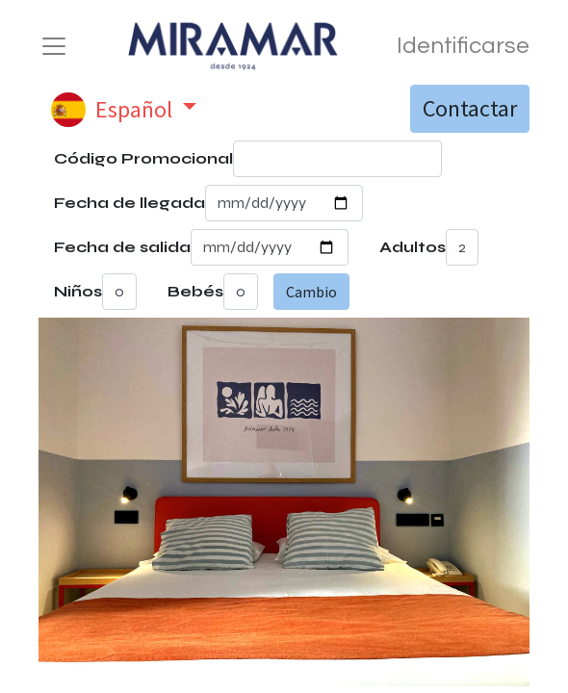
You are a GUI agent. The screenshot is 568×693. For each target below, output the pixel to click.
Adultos (412, 247)
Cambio (311, 291)
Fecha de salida (122, 247)
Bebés (195, 291)
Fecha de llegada (129, 202)
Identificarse (463, 46)
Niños (78, 291)
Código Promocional (143, 158)
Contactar (470, 108)
